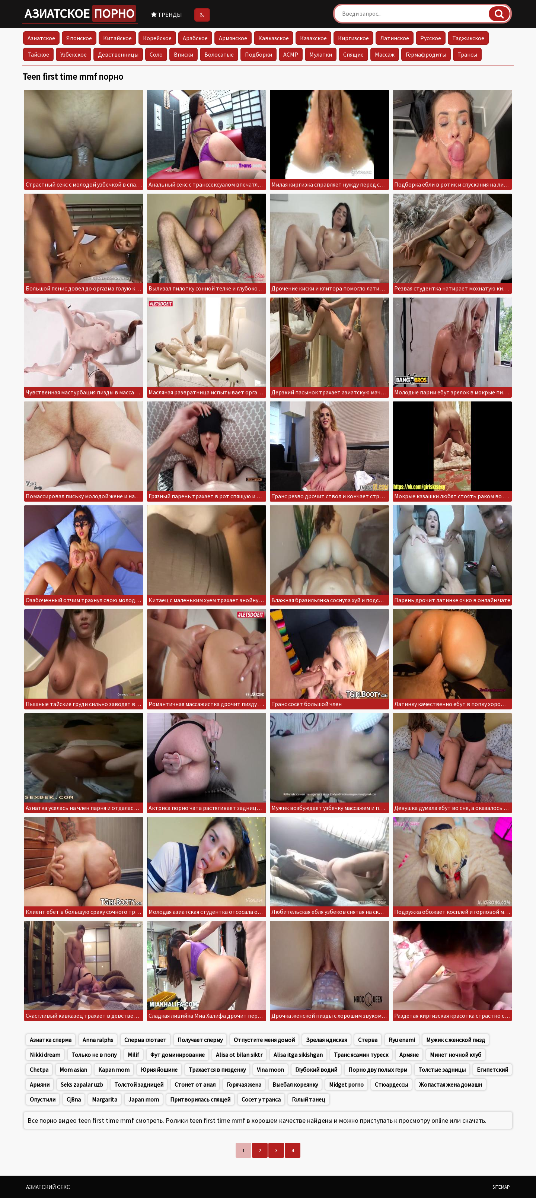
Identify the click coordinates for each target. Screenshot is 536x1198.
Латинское (394, 38)
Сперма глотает (145, 1039)
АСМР (290, 54)
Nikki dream (45, 1054)
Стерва (367, 1039)
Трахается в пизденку (217, 1069)
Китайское (117, 38)
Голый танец (308, 1099)
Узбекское (73, 54)
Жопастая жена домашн (450, 1084)
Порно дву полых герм (377, 1069)
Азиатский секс (48, 1187)
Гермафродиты (426, 54)
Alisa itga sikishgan (298, 1054)
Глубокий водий (316, 1069)
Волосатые (219, 54)
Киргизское (353, 38)
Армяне (409, 1054)
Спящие (353, 54)
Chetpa (39, 1069)
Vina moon (270, 1069)
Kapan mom (114, 1069)
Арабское (195, 38)
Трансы (467, 54)
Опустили (42, 1099)
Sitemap (501, 1187)
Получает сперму (200, 1039)
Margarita (104, 1099)
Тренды (166, 14)
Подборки (258, 54)
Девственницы (118, 54)
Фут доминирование (177, 1054)
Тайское (38, 54)
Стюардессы (391, 1084)
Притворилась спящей (200, 1099)
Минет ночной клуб (455, 1054)
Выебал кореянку (295, 1084)
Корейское (157, 38)
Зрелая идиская (326, 1039)
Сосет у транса (261, 1099)
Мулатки (320, 54)
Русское (430, 38)
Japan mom (143, 1099)
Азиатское (80, 13)
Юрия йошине (159, 1069)
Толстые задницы (442, 1069)
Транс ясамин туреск (361, 1054)
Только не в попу (94, 1054)
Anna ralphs (98, 1039)
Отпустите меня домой (264, 1039)
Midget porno (346, 1084)
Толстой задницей (138, 1084)
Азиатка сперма (50, 1039)
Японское (79, 38)
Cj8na (74, 1099)
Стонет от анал (195, 1084)
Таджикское (468, 38)
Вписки (183, 54)
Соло (156, 54)
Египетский (492, 1069)
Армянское (233, 38)
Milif (133, 1054)
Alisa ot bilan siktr (239, 1054)
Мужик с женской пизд (455, 1039)
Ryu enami (402, 1039)
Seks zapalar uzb (82, 1084)
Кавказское (273, 38)
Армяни (40, 1084)
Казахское (313, 38)
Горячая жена (244, 1084)
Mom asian (73, 1069)
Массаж (385, 54)
